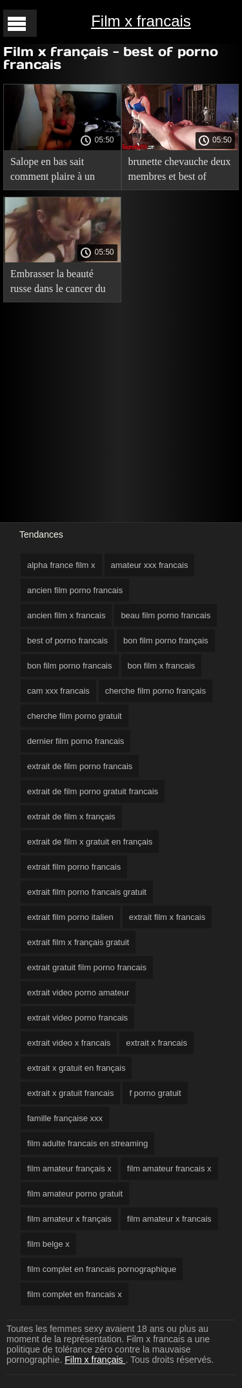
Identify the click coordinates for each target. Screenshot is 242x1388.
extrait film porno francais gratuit (86, 892)
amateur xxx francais (149, 565)
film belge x (48, 1244)
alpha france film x (61, 565)
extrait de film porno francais (79, 766)
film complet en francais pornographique (101, 1269)
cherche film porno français (155, 691)
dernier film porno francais (75, 741)
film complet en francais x (74, 1294)
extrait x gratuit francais (70, 1093)
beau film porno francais (165, 615)
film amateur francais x (169, 1168)
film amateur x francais (169, 1219)
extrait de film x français (71, 816)
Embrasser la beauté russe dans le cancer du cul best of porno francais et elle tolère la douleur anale (58, 283)
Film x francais (141, 21)
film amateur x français (69, 1219)
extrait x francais (156, 1043)
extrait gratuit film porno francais (86, 967)
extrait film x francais (167, 917)
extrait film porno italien (70, 917)
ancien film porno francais (75, 590)
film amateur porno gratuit (75, 1193)
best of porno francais (67, 640)
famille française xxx (65, 1118)
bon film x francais (162, 665)
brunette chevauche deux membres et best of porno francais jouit (179, 171)
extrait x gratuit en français (76, 1068)
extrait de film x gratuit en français (89, 841)
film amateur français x (69, 1168)
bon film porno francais (69, 665)
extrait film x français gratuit (78, 942)
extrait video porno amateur (78, 992)
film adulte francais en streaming (87, 1143)
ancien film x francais (66, 615)
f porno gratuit (155, 1093)
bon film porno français (165, 640)
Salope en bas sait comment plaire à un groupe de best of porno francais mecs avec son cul (59, 171)
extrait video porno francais (77, 1017)
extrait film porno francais (74, 867)
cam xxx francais (58, 691)
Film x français (95, 1359)
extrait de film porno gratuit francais (92, 791)
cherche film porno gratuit (74, 716)
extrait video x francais (68, 1043)
